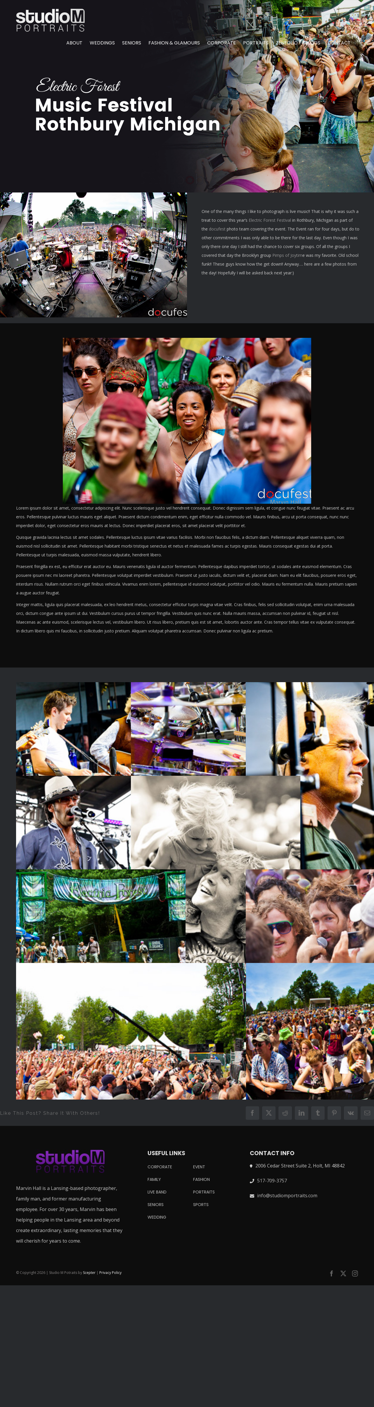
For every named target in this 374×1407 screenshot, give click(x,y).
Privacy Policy (110, 1272)
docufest (217, 229)
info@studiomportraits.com (287, 1195)
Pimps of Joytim (287, 255)
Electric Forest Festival (270, 220)
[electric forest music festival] (187, 96)
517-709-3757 (272, 1180)
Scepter (89, 1272)
